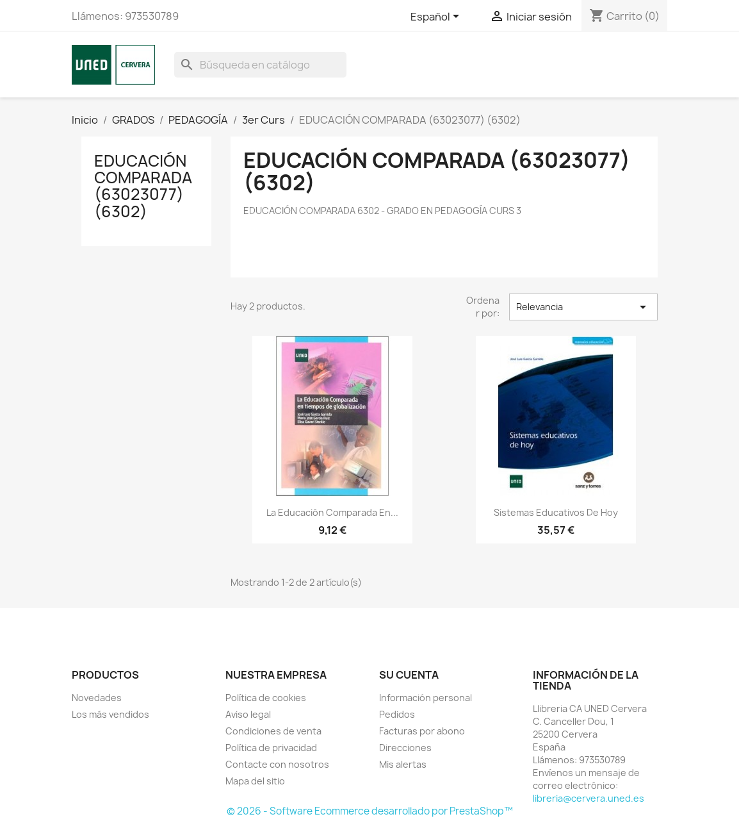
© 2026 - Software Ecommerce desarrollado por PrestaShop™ (370, 811)
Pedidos (397, 714)
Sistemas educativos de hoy (556, 512)
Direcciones (405, 747)
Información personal (425, 697)
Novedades (97, 697)
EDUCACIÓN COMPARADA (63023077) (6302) (143, 186)
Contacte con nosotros (277, 764)
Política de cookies (265, 697)
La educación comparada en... (332, 512)
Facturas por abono (422, 731)
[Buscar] (260, 65)
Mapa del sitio (255, 781)
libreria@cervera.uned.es (588, 798)
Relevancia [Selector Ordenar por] (583, 307)
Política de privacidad (271, 747)
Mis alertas (402, 764)
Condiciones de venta (273, 731)
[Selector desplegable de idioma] (437, 17)
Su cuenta (409, 675)
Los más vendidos (110, 714)
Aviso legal (248, 714)
